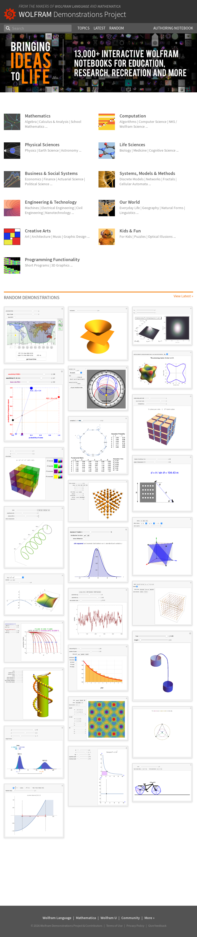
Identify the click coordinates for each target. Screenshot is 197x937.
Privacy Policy (135, 926)
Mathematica (109, 6)
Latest (99, 28)
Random (116, 28)
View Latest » (183, 296)
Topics (83, 28)
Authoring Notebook (173, 28)
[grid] (98, 575)
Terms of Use (114, 926)
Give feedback (157, 926)
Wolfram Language (72, 6)
